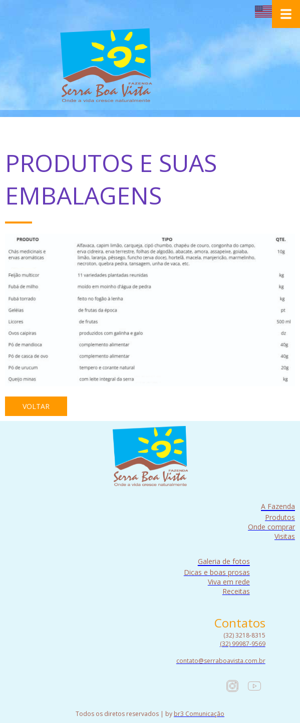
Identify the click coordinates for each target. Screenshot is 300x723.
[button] (36, 406)
